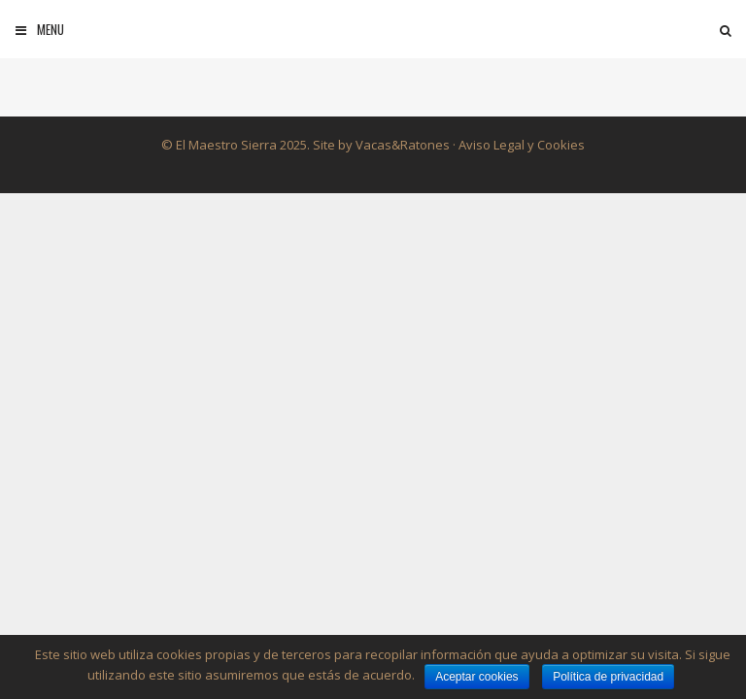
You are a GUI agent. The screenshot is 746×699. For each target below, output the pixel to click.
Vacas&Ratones (403, 144)
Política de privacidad (608, 676)
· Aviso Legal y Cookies (517, 144)
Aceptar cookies (476, 676)
